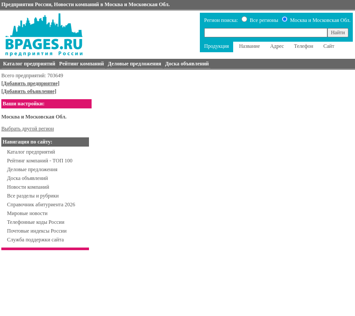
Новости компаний (28, 187)
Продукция (216, 46)
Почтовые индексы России (37, 231)
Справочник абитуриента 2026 (41, 204)
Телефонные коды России (35, 222)
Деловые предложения (32, 169)
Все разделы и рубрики (33, 196)
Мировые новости (27, 213)
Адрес (277, 46)
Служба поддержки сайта (35, 240)
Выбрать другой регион (27, 129)
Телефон (303, 46)
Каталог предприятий (31, 152)
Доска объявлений (27, 178)
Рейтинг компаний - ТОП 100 (39, 161)
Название (249, 46)
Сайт (328, 46)
